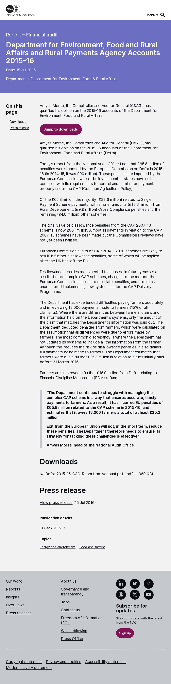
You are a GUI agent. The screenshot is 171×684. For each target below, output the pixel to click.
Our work (14, 581)
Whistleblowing (74, 631)
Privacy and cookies (63, 661)
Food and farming (92, 547)
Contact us (70, 610)
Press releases (19, 613)
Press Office (72, 638)
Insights (12, 597)
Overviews (15, 605)
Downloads (18, 122)
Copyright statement (24, 661)
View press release (56, 502)
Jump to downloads (61, 129)
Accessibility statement (105, 661)
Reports (13, 589)
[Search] (162, 14)
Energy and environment (58, 547)
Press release (19, 128)
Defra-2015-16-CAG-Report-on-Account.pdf (82, 474)
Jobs (65, 602)
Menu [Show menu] (150, 15)
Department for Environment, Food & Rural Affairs (74, 79)
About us (69, 581)
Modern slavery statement (29, 667)
